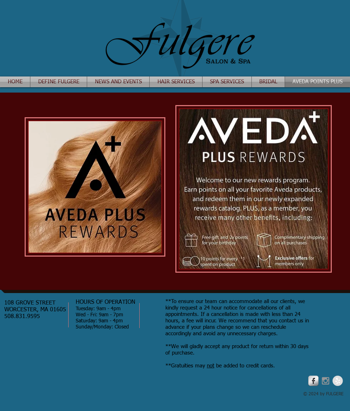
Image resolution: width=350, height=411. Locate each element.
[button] (118, 81)
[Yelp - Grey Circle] (337, 381)
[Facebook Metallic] (313, 381)
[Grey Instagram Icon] (325, 381)
